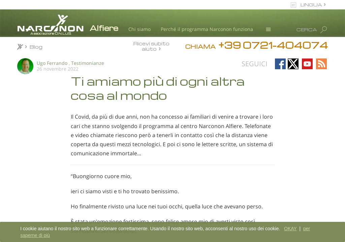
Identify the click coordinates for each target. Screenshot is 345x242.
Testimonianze (87, 63)
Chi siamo (139, 29)
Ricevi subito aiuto (151, 45)
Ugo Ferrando (52, 63)
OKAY (290, 228)
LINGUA (311, 4)
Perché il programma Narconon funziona (207, 29)
